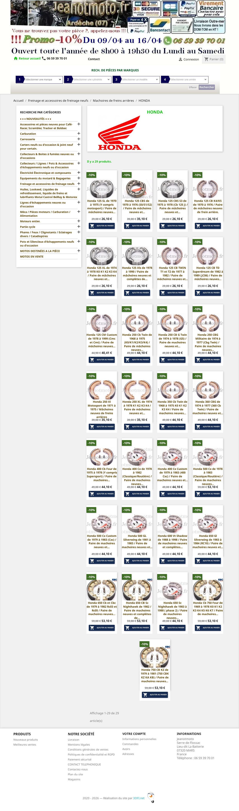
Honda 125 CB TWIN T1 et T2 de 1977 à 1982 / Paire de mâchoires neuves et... (172, 273)
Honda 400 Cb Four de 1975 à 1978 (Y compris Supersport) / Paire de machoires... (102, 474)
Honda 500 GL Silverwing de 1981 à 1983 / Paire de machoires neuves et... (137, 541)
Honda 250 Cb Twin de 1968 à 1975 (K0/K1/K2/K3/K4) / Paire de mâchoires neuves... (137, 342)
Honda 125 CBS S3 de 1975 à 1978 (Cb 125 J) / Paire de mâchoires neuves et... (172, 206)
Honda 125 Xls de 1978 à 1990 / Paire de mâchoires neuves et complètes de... (137, 273)
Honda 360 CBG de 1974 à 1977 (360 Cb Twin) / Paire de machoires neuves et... (208, 407)
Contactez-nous (78, 769)
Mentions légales (79, 744)
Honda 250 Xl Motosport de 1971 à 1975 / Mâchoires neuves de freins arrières (102, 409)
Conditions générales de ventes (88, 749)
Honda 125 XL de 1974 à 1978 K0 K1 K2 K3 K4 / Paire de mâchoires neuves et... (102, 273)
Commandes (130, 744)
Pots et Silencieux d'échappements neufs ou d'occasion (47, 243)
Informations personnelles (139, 739)
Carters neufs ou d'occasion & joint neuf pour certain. (46, 146)
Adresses (128, 754)
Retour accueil (30, 58)
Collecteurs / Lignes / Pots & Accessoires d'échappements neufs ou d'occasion (47, 165)
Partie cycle (27, 227)
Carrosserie (27, 139)
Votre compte (134, 734)
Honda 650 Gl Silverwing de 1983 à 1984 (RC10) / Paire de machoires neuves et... (208, 541)
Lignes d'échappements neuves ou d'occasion (43, 204)
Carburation (28, 133)
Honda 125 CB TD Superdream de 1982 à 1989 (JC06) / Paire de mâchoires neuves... (208, 273)
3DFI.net (145, 798)
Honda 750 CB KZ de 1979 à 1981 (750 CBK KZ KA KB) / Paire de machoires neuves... (155, 675)
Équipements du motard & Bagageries (45, 178)
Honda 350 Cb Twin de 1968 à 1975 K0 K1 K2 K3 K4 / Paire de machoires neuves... (172, 407)
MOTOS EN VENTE (31, 256)
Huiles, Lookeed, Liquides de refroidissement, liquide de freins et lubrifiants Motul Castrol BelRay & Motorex (48, 193)
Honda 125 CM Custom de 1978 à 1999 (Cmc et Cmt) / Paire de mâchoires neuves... (101, 340)
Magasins (74, 779)
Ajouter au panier (102, 226)
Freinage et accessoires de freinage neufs (47, 184)
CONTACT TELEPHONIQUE (84, 764)
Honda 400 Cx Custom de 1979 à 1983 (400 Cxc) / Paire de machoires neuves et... (172, 474)
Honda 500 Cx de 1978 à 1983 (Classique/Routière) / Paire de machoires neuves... (208, 476)
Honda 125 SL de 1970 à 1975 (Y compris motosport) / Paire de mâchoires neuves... (101, 206)
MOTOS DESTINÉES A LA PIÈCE (40, 251)
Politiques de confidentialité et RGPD (91, 754)
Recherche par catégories (40, 112)
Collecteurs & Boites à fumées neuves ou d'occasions (47, 156)
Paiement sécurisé (79, 759)
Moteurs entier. (30, 221)
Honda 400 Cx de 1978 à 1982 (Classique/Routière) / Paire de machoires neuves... (137, 476)
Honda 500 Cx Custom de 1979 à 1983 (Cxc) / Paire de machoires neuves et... (101, 541)
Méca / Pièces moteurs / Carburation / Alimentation (45, 213)
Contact (94, 59)
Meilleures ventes (24, 744)
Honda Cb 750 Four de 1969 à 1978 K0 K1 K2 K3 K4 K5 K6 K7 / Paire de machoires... (208, 608)
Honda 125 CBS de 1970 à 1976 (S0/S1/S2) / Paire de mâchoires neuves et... (137, 206)
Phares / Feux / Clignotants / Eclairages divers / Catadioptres (46, 234)
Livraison (73, 739)
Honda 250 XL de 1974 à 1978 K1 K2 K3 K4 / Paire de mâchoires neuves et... (137, 407)
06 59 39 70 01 (54, 58)
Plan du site (75, 774)
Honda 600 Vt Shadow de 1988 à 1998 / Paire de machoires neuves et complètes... (172, 541)
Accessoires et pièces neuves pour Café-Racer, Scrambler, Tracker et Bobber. (46, 126)
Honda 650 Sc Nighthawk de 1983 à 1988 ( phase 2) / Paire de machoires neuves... (172, 610)
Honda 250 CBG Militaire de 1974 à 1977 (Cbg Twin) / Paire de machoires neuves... (208, 342)
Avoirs (126, 749)
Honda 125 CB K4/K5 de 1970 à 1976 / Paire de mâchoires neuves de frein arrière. (208, 206)
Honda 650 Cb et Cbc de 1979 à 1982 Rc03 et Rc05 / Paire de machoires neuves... (102, 608)
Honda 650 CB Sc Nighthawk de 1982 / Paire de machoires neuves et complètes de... (137, 610)
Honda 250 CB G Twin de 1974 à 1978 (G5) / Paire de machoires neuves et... (172, 340)
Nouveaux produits (25, 739)
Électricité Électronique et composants (45, 173)
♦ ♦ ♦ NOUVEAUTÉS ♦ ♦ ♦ (35, 119)
